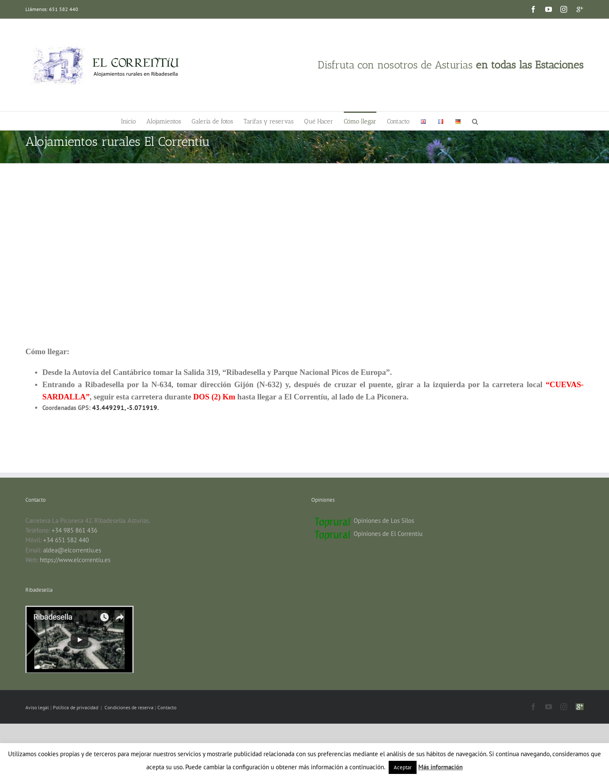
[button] (475, 121)
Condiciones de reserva (129, 707)
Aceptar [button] (402, 767)
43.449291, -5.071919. (125, 408)
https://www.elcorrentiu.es (75, 560)
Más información (440, 767)
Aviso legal (37, 707)
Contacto (166, 707)
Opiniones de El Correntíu (388, 534)
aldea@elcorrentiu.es (72, 550)
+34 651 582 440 (66, 540)
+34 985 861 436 (74, 530)
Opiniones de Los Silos (384, 521)
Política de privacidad (76, 707)
